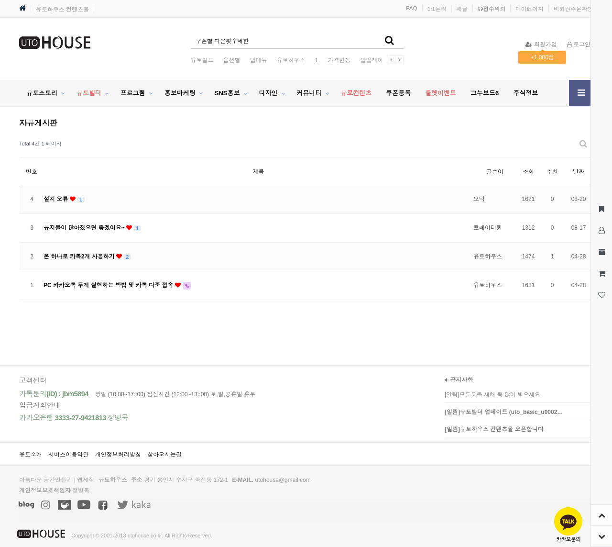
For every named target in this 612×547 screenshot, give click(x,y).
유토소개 (30, 454)
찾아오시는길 (164, 454)
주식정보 (525, 93)
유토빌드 (202, 60)
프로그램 (132, 93)
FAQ (411, 8)
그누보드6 (484, 93)
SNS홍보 (227, 93)
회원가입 (541, 44)
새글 (462, 9)
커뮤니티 (308, 93)
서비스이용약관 (68, 454)
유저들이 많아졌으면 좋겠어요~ (85, 227)
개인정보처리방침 (118, 454)
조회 (528, 171)
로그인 (578, 44)
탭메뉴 (258, 60)
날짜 (578, 171)
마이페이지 (529, 9)
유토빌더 (88, 93)
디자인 (268, 93)
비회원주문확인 (573, 9)
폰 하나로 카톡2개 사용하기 (80, 256)
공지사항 (459, 380)
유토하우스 (291, 60)
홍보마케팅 (180, 93)
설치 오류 (57, 199)
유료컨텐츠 (356, 93)
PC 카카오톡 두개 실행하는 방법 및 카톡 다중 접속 (109, 285)
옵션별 (231, 60)
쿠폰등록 (398, 93)
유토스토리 (41, 93)
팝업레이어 (374, 60)
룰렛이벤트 (440, 93)
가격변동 (339, 60)
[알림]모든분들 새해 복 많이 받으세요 (492, 394)
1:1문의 (437, 9)
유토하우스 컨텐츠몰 (62, 9)
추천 (552, 171)
